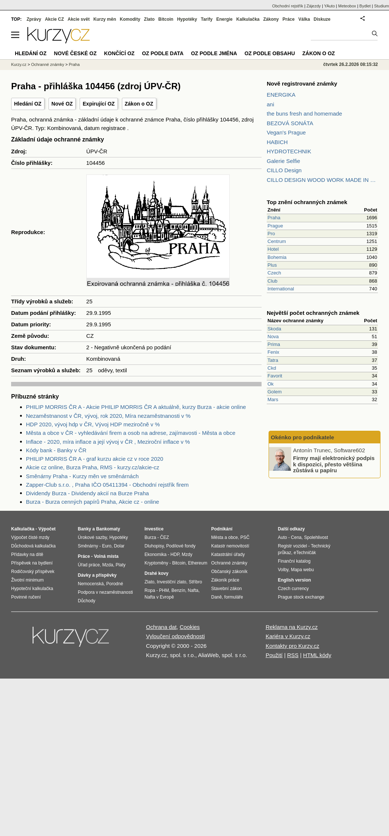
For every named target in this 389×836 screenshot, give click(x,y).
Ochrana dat (161, 627)
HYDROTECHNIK (289, 151)
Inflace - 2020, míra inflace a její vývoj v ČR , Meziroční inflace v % (108, 442)
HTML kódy (317, 655)
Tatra (272, 360)
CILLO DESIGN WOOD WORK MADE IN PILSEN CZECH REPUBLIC (322, 180)
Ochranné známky (47, 64)
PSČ (245, 537)
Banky (84, 529)
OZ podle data (162, 53)
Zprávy (34, 19)
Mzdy (187, 554)
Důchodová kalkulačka (33, 546)
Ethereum (197, 563)
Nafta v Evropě (159, 597)
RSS (293, 655)
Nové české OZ (75, 53)
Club (272, 281)
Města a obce (224, 537)
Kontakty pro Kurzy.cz (292, 646)
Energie (224, 19)
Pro (271, 233)
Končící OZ (119, 53)
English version (294, 580)
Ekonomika (155, 554)
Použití (274, 655)
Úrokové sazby (92, 537)
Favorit (274, 376)
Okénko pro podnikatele (302, 437)
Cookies (190, 627)
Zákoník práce (225, 580)
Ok (270, 384)
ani (270, 104)
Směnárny (88, 546)
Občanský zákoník (229, 571)
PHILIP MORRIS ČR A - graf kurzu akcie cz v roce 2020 (94, 459)
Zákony (271, 19)
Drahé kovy (156, 573)
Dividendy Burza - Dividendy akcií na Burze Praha (87, 493)
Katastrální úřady (228, 554)
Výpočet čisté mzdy (30, 537)
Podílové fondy (180, 546)
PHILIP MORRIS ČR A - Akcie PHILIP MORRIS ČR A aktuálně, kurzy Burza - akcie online (136, 407)
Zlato (149, 19)
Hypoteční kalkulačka (32, 588)
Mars (272, 399)
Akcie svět (79, 19)
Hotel (273, 249)
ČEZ (164, 537)
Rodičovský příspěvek (32, 571)
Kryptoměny (156, 563)
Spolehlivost (316, 537)
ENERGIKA (281, 94)
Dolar (119, 546)
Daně (216, 597)
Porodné (114, 583)
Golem (274, 391)
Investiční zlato (171, 581)
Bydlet (365, 6)
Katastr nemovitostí (230, 546)
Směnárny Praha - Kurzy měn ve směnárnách (82, 476)
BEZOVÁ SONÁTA (290, 123)
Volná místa (106, 556)
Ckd (271, 368)
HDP (174, 554)
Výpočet (47, 529)
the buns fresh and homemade (304, 113)
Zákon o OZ (139, 104)
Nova (273, 336)
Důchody (86, 600)
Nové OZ (62, 104)
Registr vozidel (292, 546)
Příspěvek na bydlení (32, 563)
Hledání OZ (27, 104)
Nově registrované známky (302, 83)
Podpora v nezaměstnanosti (105, 592)
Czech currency (293, 588)
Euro (106, 546)
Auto (282, 537)
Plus (272, 265)
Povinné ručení (26, 597)
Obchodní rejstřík (287, 6)
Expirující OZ (98, 104)
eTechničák (305, 552)
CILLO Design (284, 170)
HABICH (277, 142)
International (280, 289)
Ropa (149, 590)
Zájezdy (313, 6)
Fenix (273, 352)
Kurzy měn (104, 19)
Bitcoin (165, 19)
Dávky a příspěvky (97, 575)
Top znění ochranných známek (307, 202)
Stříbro (195, 581)
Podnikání (221, 529)
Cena (296, 537)
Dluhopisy (154, 546)
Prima (273, 344)
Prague (275, 226)
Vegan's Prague (286, 132)
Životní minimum (27, 580)
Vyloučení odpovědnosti (175, 636)
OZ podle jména (214, 53)
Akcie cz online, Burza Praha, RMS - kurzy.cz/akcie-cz (92, 467)
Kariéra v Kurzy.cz (288, 636)
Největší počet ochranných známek (313, 313)
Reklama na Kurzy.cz (292, 627)
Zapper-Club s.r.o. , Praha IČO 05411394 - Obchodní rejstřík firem (107, 485)
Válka (304, 19)
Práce (289, 19)
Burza (150, 537)
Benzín (178, 590)
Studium (381, 6)
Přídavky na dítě (27, 554)
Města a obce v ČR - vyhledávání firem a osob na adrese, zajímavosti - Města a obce (130, 433)
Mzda (107, 564)
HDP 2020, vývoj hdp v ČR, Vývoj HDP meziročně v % (93, 424)
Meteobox (347, 6)
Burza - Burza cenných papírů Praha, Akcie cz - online (92, 502)
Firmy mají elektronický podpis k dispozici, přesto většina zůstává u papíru (334, 464)
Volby (283, 569)
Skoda (274, 329)
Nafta (193, 590)
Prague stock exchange (301, 597)
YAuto (329, 6)
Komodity (130, 19)
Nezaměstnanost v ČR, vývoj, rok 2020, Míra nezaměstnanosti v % (108, 416)
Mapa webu (302, 569)
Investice (153, 529)
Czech (274, 273)
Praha (273, 217)
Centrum (276, 241)
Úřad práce (89, 564)
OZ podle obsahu (270, 53)
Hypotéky (187, 19)
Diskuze (322, 19)
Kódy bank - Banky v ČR (56, 450)
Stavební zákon (226, 588)
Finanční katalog (294, 561)
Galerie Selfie (283, 161)
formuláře (233, 597)
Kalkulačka (248, 19)
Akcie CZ (54, 19)
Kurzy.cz (18, 64)
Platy (121, 564)
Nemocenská (91, 583)
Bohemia (276, 257)
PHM (164, 590)
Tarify (207, 19)
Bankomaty (108, 529)
